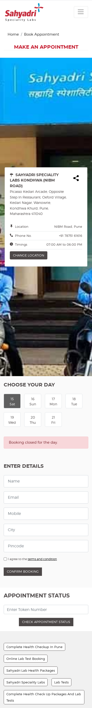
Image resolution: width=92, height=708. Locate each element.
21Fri (53, 327)
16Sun (32, 308)
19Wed (12, 327)
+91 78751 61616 (70, 143)
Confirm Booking (23, 479)
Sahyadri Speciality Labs (25, 590)
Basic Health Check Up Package (31, 678)
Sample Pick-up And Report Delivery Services (42, 620)
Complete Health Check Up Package (35, 667)
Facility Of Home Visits (23, 643)
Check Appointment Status (46, 529)
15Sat (12, 308)
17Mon (53, 308)
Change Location (28, 163)
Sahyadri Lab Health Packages (30, 578)
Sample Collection (21, 690)
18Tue (74, 308)
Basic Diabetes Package (25, 655)
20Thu (33, 327)
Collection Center (20, 631)
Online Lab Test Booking (25, 566)
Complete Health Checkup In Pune (34, 554)
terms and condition (42, 466)
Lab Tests (61, 590)
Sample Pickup (55, 631)
